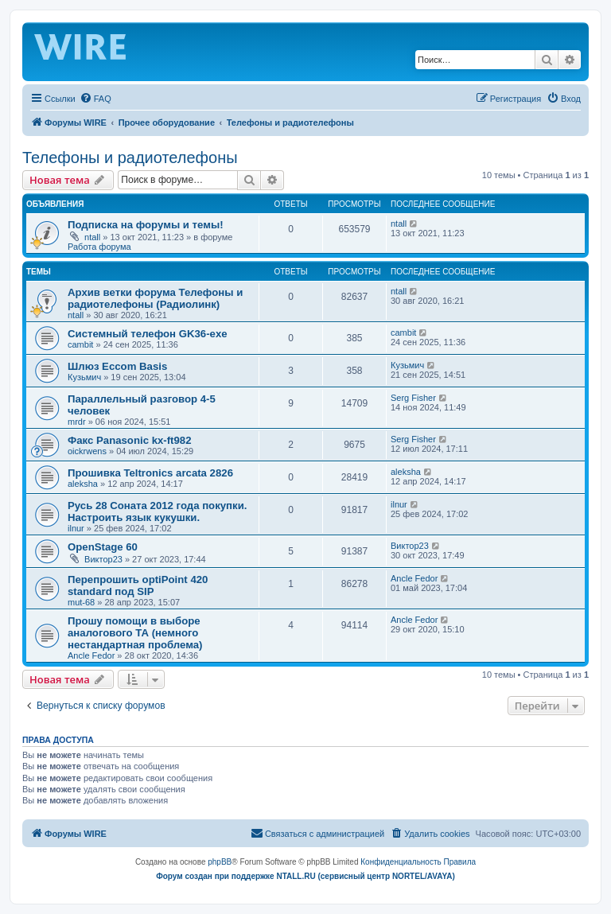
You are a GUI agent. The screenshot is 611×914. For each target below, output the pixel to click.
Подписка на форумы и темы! (146, 225)
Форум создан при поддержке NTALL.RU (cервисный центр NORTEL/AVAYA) (305, 876)
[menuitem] (95, 98)
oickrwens (87, 451)
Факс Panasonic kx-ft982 (130, 440)
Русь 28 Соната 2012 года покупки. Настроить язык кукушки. (157, 511)
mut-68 (81, 602)
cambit (80, 344)
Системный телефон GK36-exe (148, 334)
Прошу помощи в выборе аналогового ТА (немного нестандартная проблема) (135, 633)
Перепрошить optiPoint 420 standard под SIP (138, 585)
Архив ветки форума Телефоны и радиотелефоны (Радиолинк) (155, 298)
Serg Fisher (413, 398)
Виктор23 (103, 559)
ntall (92, 237)
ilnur (76, 528)
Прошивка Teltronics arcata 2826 (150, 473)
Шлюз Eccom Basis (117, 366)
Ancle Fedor (414, 578)
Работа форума (99, 246)
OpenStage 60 (103, 547)
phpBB (220, 862)
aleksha (83, 483)
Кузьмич (84, 377)
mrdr (77, 421)
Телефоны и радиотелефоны (130, 157)
